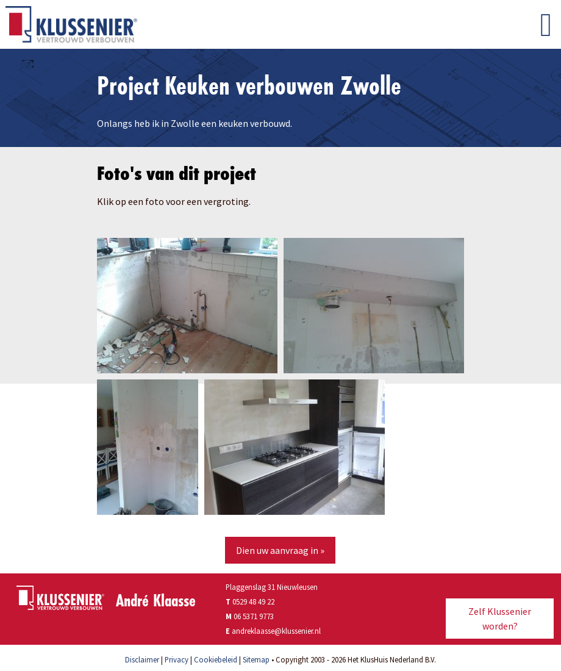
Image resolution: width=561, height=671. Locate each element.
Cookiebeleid (215, 659)
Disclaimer (142, 659)
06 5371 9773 (254, 616)
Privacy (176, 659)
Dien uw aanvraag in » (280, 550)
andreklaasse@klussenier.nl (276, 631)
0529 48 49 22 (250, 601)
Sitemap (256, 659)
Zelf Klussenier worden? (499, 618)
